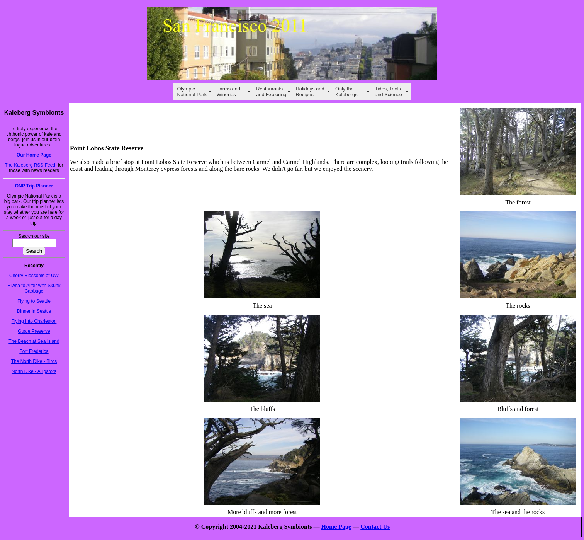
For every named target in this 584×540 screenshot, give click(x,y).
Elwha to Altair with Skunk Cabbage (33, 288)
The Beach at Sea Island (33, 341)
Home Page (336, 526)
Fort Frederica (33, 351)
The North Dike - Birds (34, 361)
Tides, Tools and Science (388, 91)
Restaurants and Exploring (271, 91)
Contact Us (375, 526)
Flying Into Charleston (34, 321)
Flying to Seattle (34, 301)
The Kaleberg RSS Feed (30, 165)
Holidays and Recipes (310, 91)
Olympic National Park (192, 91)
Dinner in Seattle (34, 311)
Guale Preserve (34, 331)
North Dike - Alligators (34, 371)
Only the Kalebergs (346, 91)
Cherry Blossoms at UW (34, 275)
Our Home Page (34, 155)
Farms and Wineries (228, 91)
